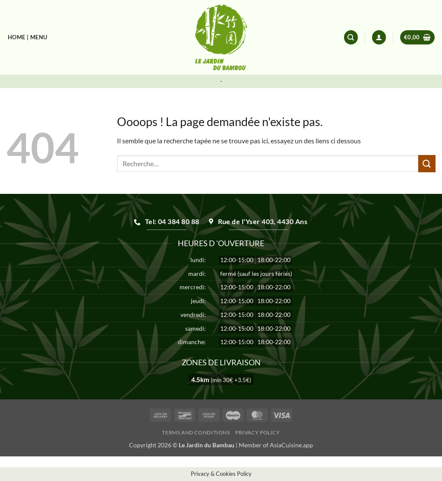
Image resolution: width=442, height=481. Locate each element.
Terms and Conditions (196, 432)
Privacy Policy (257, 432)
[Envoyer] (427, 163)
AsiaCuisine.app (291, 445)
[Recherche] (351, 37)
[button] (379, 37)
